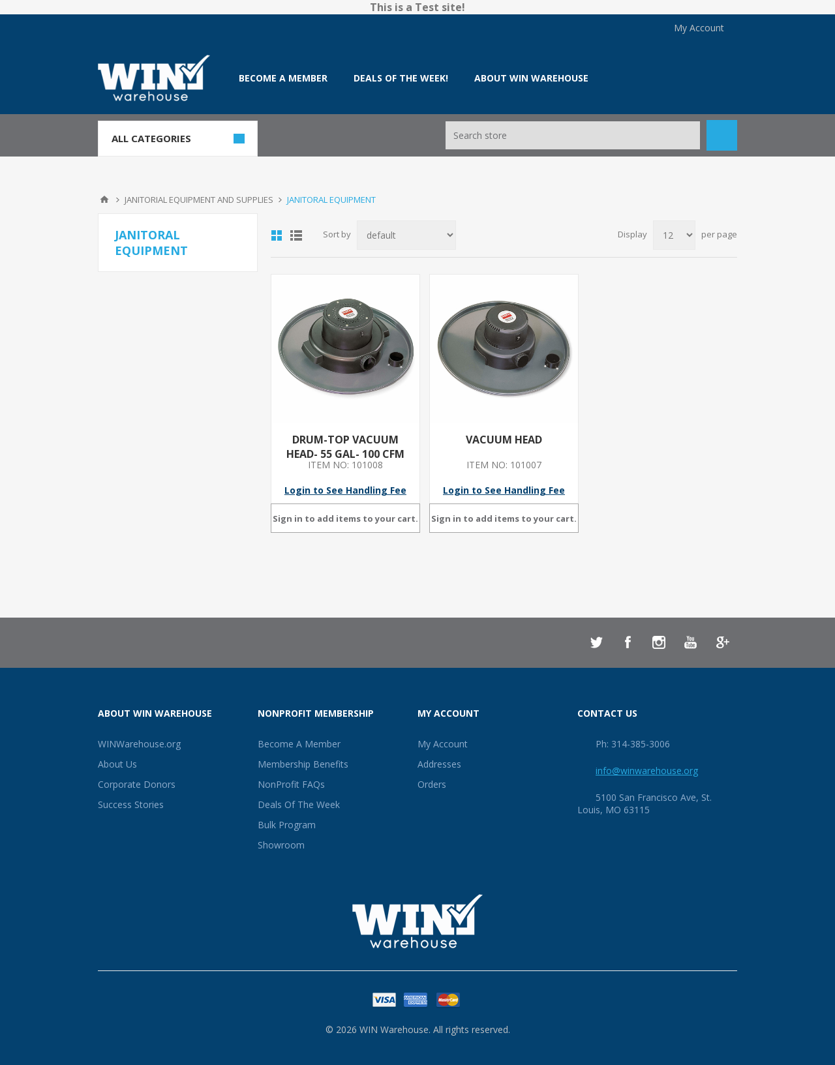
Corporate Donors (136, 784)
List (296, 235)
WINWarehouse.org (139, 744)
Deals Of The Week (299, 804)
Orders (432, 784)
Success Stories (131, 804)
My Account (699, 28)
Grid (276, 235)
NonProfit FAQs (291, 784)
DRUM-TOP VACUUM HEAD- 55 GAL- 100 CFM (345, 446)
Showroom (281, 845)
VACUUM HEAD (504, 439)
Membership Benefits (303, 764)
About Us (117, 764)
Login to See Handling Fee (345, 490)
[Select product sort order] (406, 235)
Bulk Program (287, 824)
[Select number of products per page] (674, 235)
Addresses (439, 764)
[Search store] (573, 135)
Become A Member (299, 744)
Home (104, 199)
